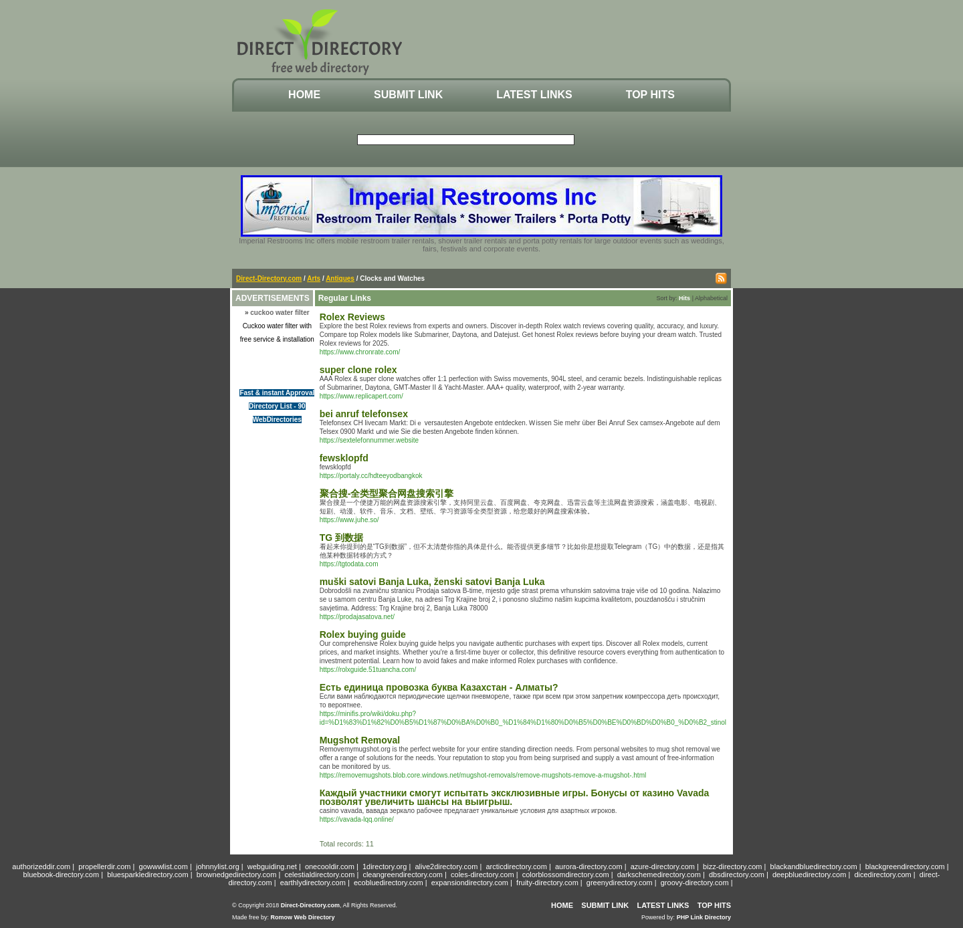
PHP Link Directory (704, 917)
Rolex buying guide (363, 634)
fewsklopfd (344, 458)
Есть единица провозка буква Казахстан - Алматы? (439, 687)
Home (304, 94)
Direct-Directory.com (269, 278)
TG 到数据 (341, 537)
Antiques (340, 278)
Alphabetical (711, 298)
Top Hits (650, 94)
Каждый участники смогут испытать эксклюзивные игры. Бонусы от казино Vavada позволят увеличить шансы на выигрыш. (515, 797)
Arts (313, 278)
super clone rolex (358, 369)
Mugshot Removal (360, 740)
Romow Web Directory (303, 917)
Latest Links (534, 94)
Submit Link (408, 94)
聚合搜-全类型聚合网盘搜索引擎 (387, 493)
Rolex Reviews (352, 317)
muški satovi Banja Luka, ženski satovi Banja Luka (432, 581)
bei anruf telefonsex (364, 414)
